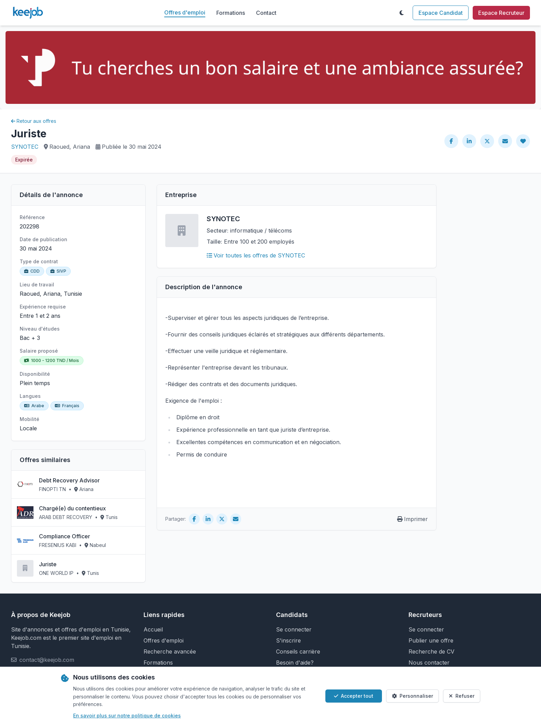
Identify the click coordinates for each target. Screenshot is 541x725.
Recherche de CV (431, 651)
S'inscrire (288, 640)
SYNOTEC (24, 146)
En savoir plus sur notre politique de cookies (127, 715)
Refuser (461, 696)
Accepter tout (353, 696)
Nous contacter (429, 662)
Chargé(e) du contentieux (72, 508)
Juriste (48, 564)
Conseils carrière (298, 651)
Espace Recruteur (501, 12)
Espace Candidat (441, 12)
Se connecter (294, 629)
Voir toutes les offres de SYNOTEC (256, 255)
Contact (266, 12)
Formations (230, 12)
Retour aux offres (33, 121)
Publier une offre (431, 640)
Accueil (153, 629)
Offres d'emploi (184, 12)
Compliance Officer (64, 536)
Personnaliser (412, 696)
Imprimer (412, 519)
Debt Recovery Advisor (69, 480)
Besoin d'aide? (295, 662)
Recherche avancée (170, 651)
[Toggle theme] (401, 12)
